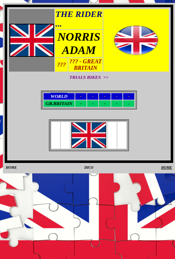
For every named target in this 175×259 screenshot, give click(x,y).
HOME (11, 167)
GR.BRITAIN (59, 103)
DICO (88, 167)
